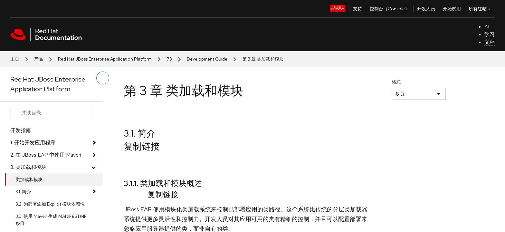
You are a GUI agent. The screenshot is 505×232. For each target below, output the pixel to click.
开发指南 (20, 130)
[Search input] (51, 113)
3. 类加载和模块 (28, 167)
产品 (38, 59)
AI (486, 26)
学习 (489, 34)
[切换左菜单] (102, 78)
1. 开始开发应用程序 (32, 142)
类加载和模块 (29, 179)
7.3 (169, 59)
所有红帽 (480, 9)
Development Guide (207, 59)
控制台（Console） (389, 9)
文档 (489, 42)
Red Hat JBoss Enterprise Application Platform (105, 59)
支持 (357, 9)
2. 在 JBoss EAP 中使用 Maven (45, 154)
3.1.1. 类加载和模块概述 (163, 183)
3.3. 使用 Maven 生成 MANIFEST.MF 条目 (51, 219)
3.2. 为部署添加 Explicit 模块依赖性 (50, 204)
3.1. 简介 (23, 192)
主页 (14, 59)
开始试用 (452, 9)
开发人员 (426, 9)
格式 (396, 82)
